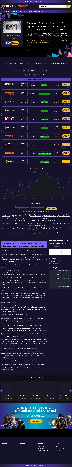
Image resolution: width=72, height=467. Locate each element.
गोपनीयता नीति (60, 455)
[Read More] (48, 50)
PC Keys (6, 11)
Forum (30, 11)
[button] (1, 390)
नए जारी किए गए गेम (43, 448)
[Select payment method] (19, 70)
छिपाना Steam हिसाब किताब (40, 74)
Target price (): (35, 206)
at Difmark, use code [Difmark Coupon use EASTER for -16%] (33, 1)
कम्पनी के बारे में (60, 448)
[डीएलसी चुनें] (50, 70)
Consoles (22, 11)
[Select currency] (26, 70)
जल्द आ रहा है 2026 (42, 446)
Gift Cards (14, 11)
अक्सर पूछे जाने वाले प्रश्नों (44, 450)
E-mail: (17, 206)
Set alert (51, 209)
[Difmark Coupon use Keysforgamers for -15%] (36, 237)
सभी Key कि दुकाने (38, 11)
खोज (69, 6)
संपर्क (57, 446)
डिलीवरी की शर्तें (59, 453)
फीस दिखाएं (28, 74)
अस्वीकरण (58, 450)
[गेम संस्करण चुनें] (36, 70)
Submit (36, 421)
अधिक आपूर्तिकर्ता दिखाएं (36, 168)
